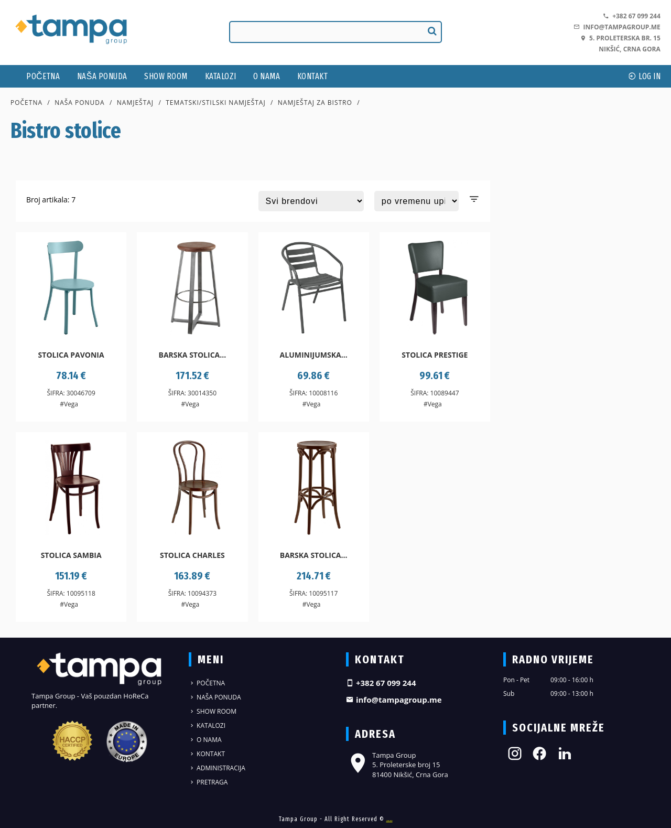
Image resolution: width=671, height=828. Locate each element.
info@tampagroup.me (616, 27)
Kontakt (312, 76)
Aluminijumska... (314, 355)
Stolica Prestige (435, 355)
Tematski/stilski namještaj (215, 102)
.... (389, 819)
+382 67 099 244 (632, 16)
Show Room (166, 76)
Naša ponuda (102, 76)
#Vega (69, 404)
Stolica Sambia (71, 555)
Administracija (217, 768)
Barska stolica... (192, 355)
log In (644, 76)
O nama (266, 76)
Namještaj (135, 102)
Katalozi (220, 76)
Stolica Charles (192, 555)
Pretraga (208, 782)
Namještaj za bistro (315, 102)
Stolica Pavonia (71, 355)
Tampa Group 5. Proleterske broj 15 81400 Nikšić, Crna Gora (397, 764)
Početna (43, 76)
